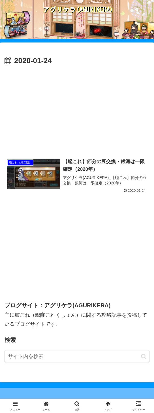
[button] (144, 356)
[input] (77, 356)
